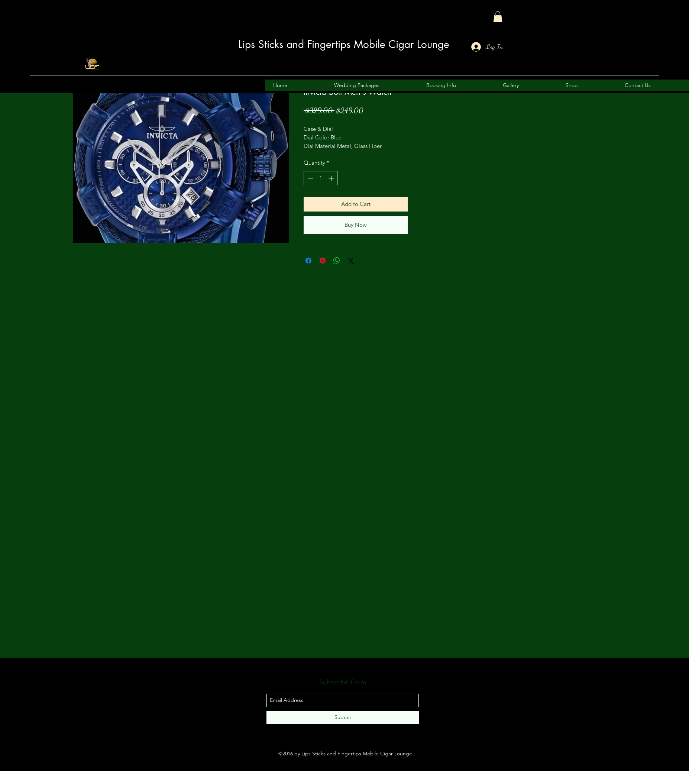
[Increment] (332, 178)
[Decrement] (310, 178)
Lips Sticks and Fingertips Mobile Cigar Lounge (343, 44)
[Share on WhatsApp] (336, 260)
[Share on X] (350, 260)
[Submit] (342, 717)
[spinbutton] (321, 178)
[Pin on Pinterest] (322, 260)
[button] (497, 16)
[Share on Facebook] (308, 260)
